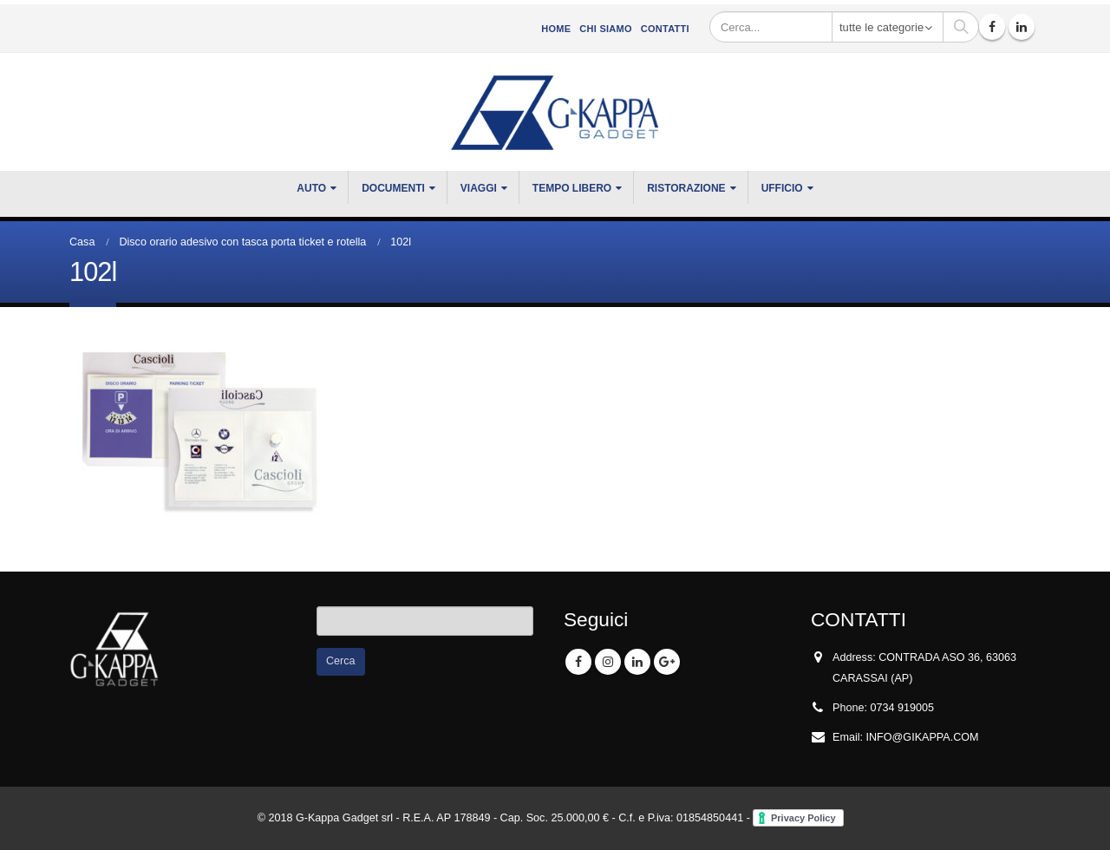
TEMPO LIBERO (571, 188)
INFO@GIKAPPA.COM (922, 737)
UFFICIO (782, 188)
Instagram (608, 662)
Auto (311, 188)
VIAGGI (478, 188)
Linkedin (637, 662)
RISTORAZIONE (686, 188)
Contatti (665, 28)
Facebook (578, 662)
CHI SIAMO (605, 28)
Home (556, 28)
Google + (667, 662)
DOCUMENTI (393, 188)
